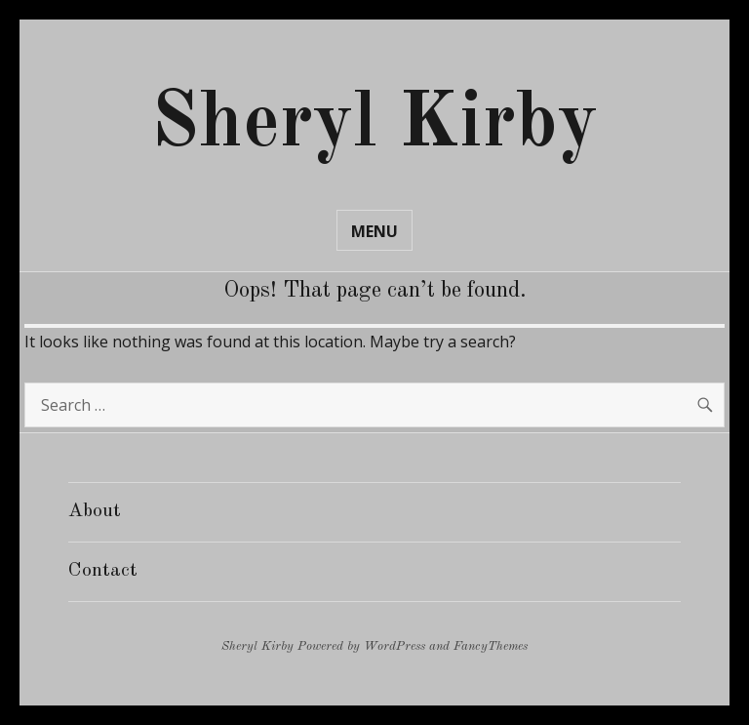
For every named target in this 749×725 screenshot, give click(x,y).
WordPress (394, 646)
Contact (103, 571)
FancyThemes (490, 646)
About (94, 511)
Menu (374, 231)
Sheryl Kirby (374, 125)
